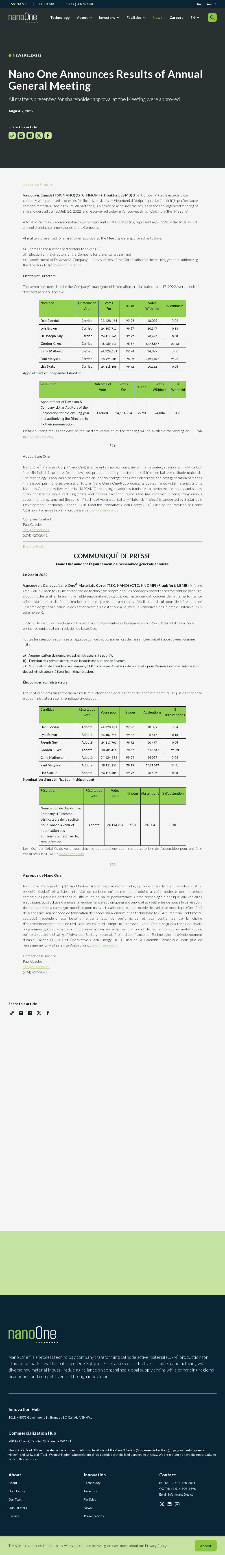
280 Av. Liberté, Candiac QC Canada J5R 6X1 (39, 1447)
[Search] (212, 18)
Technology (61, 18)
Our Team (15, 1504)
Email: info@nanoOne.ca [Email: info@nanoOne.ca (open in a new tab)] (175, 1499)
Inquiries (204, 4)
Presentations (93, 1520)
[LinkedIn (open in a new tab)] (169, 1509)
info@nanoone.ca (36, 532)
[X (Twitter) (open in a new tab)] (162, 1509)
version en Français (38, 186)
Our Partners (17, 1512)
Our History (16, 1496)
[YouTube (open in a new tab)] (177, 1509)
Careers (177, 18)
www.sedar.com (39, 438)
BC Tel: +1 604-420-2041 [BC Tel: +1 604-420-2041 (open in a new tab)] (176, 1488)
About (83, 18)
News (159, 18)
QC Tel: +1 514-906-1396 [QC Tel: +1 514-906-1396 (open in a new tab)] (177, 1494)
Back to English (34, 548)
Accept (205, 1546)
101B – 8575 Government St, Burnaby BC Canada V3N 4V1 (49, 1423)
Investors (108, 18)
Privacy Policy (155, 1545)
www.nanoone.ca (105, 512)
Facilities (135, 18)
